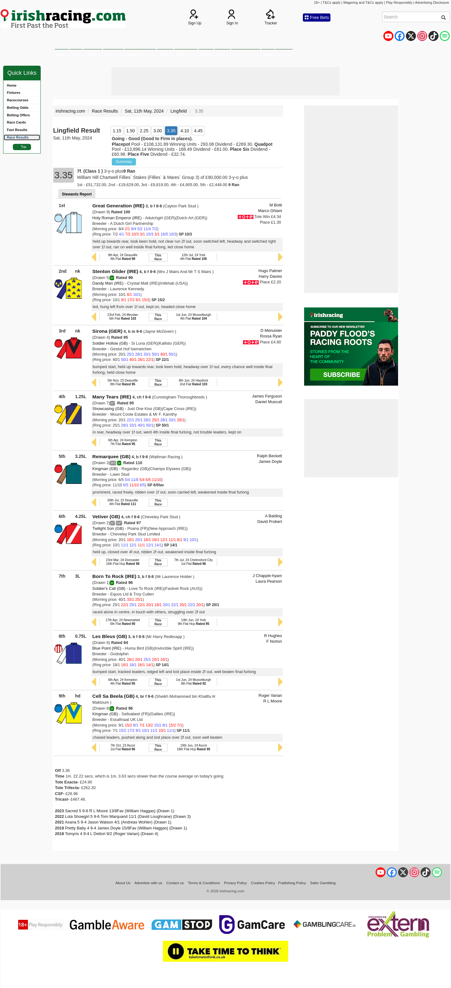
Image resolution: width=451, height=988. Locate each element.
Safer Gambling (323, 883)
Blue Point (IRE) (106, 648)
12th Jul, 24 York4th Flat (193, 257)
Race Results (105, 111)
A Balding (273, 516)
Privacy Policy (235, 883)
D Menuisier (271, 330)
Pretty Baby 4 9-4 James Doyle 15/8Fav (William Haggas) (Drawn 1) (126, 828)
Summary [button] (124, 162)
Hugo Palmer (270, 270)
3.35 (171, 130)
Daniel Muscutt (268, 401)
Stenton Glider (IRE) (115, 271)
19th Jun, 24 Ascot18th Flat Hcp (193, 747)
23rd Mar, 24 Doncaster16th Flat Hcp (122, 561)
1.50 (130, 130)
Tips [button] (222, 55)
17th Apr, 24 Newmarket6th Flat (123, 622)
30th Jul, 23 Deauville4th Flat (122, 502)
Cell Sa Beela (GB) (113, 696)
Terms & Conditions (204, 883)
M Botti (275, 205)
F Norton (274, 641)
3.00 (157, 130)
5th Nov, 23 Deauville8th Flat (122, 382)
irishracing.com (70, 111)
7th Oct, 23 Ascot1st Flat (122, 747)
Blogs (267, 55)
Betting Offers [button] (140, 55)
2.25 (144, 130)
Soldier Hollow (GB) (110, 343)
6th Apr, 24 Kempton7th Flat (122, 442)
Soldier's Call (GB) (108, 588)
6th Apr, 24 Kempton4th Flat (122, 681)
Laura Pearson (269, 581)
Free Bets (316, 17)
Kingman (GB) (105, 468)
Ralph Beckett (269, 455)
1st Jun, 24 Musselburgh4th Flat (193, 316)
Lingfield (178, 111)
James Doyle (270, 461)
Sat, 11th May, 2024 (144, 111)
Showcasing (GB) (108, 408)
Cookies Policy (263, 883)
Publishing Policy (292, 883)
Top (23, 147)
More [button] (284, 55)
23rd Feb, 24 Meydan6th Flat (122, 316)
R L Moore (272, 701)
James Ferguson (267, 396)
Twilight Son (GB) (108, 528)
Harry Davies (270, 276)
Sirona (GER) (107, 331)
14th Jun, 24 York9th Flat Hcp (193, 622)
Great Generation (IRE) (118, 205)
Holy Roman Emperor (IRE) (117, 217)
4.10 (184, 130)
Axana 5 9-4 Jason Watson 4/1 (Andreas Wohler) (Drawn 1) (118, 822)
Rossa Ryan (271, 336)
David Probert (269, 521)
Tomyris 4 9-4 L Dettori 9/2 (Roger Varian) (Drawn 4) (111, 833)
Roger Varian (270, 695)
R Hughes (273, 635)
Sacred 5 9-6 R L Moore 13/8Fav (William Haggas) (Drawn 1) (119, 810)
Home (61, 55)
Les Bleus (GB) (109, 636)
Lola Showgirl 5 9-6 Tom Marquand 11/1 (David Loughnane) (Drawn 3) (128, 816)
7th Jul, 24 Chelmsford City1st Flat (193, 561)
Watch (206, 55)
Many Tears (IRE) (111, 396)
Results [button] (113, 55)
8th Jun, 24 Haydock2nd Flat (193, 382)
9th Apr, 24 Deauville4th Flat (122, 257)
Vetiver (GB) (106, 516)
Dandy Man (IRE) (107, 283)
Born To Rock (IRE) (114, 576)
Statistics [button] (186, 55)
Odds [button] (165, 55)
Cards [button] (92, 55)
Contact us (175, 883)
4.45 (198, 130)
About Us (122, 883)
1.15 (117, 130)
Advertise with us (148, 883)
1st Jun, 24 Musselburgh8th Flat (193, 681)
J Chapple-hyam (267, 575)
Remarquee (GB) (111, 456)
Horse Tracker (245, 55)
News (76, 55)
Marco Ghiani (270, 210)
